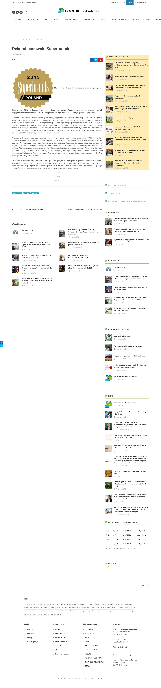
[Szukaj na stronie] (27, 12)
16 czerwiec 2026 (30, 273)
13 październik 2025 (122, 430)
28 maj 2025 (121, 155)
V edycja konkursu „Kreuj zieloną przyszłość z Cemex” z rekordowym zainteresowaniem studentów (37, 281)
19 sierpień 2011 (121, 359)
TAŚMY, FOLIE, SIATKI (92, 646)
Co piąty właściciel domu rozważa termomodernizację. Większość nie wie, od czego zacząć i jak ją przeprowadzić (131, 425)
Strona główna (17, 40)
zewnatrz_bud (100, 604)
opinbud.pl (58, 646)
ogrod (111, 611)
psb (116, 611)
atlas (58, 607)
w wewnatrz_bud (124, 607)
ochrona (43, 604)
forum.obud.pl (60, 634)
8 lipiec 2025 (120, 440)
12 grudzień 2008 (121, 339)
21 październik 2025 (123, 70)
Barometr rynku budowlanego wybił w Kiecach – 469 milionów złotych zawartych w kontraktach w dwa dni (130, 484)
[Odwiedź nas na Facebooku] (13, 12)
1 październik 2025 (122, 451)
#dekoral (26, 193)
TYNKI (87, 638)
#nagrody (35, 193)
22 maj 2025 (120, 224)
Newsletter (114, 2)
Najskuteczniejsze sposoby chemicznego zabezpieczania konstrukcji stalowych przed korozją (130, 140)
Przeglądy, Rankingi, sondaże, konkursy (126, 201)
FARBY (87, 642)
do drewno (27, 614)
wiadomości (28, 604)
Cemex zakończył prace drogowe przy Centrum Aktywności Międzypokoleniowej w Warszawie (83, 232)
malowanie (85, 607)
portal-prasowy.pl (61, 642)
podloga (116, 604)
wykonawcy (28, 607)
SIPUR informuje (27, 230)
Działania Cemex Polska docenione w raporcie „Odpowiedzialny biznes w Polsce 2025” (36, 245)
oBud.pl (130, 2)
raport (121, 611)
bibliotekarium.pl (60, 650)
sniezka (133, 607)
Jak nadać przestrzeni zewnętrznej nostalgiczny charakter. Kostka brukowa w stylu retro (131, 65)
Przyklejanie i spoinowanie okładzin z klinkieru (130, 356)
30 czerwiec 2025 (121, 466)
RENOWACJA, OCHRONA (93, 658)
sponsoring (86, 611)
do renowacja (129, 611)
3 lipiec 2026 (28, 233)
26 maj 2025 (120, 476)
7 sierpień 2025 (122, 112)
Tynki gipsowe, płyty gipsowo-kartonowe (128, 346)
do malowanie (90, 604)
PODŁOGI (88, 654)
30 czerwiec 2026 (121, 313)
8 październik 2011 (122, 349)
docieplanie (128, 604)
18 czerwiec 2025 (121, 234)
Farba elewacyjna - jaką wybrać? (126, 118)
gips (57, 611)
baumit (114, 607)
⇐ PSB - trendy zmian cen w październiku (27, 209)
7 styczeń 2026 (122, 145)
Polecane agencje (115, 185)
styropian (94, 611)
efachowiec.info (60, 638)
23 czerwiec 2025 (123, 101)
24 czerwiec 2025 (123, 132)
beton (39, 611)
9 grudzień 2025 (122, 90)
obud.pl (57, 630)
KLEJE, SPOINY (90, 634)
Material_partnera (48, 611)
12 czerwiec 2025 (123, 79)
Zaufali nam (112, 193)
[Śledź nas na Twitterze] (17, 12)
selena (71, 611)
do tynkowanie (37, 614)
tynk (98, 607)
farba (57, 604)
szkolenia (78, 611)
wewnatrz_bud (65, 604)
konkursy (64, 607)
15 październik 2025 (122, 514)
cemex (53, 614)
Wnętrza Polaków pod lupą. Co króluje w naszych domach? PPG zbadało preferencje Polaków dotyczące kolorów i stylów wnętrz (131, 509)
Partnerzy (28, 638)
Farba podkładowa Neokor (123, 336)
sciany (53, 607)
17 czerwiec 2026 (30, 260)
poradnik (36, 607)
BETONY (88, 666)
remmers (59, 614)
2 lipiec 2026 (120, 292)
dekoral (26, 611)
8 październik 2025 (122, 417)
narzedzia (102, 611)
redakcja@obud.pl (141, 2)
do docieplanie (105, 607)
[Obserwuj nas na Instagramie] (21, 12)
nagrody (109, 604)
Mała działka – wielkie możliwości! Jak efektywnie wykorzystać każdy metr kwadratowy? (128, 163)
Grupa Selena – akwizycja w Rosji (125, 376)
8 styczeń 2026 (122, 121)
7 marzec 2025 (121, 489)
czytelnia (36, 604)
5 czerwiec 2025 (122, 168)
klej (122, 604)
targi (78, 607)
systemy (46, 614)
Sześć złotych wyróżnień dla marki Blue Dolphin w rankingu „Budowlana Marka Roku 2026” (37, 268)
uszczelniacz (45, 607)
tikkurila (33, 611)
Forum (123, 2)
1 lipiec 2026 (28, 250)
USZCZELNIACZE (91, 650)
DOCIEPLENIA (90, 630)
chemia (74, 604)
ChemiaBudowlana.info (76, 678)
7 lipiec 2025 (120, 502)
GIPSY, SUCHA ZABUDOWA (94, 662)
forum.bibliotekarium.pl (63, 654)
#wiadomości (17, 193)
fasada (93, 607)
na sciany (81, 604)
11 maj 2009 (120, 379)
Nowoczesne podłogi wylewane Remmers (129, 76)
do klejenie (63, 611)
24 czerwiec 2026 (76, 248)
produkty (51, 604)
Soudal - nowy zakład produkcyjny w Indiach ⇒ (85, 209)
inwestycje (72, 607)
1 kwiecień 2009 (121, 370)
